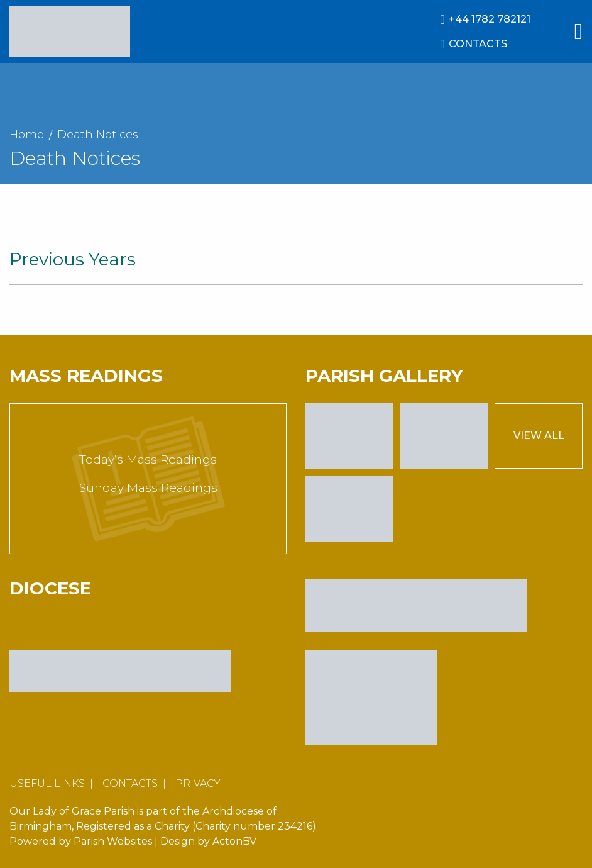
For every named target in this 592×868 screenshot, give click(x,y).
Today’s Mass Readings (148, 459)
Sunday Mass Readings (148, 488)
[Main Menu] (578, 31)
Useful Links (47, 783)
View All (538, 436)
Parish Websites (113, 841)
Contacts (130, 783)
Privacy (198, 783)
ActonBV (234, 841)
